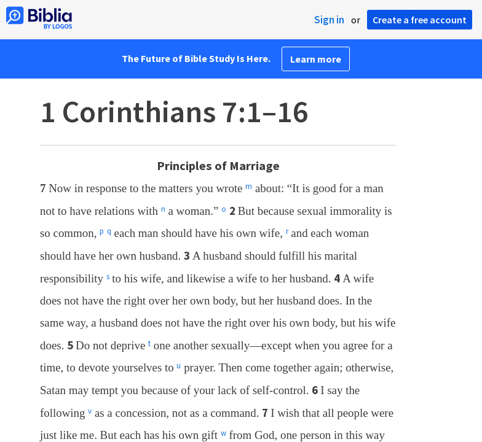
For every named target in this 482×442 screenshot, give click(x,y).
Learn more (315, 59)
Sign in (329, 19)
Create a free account (420, 20)
